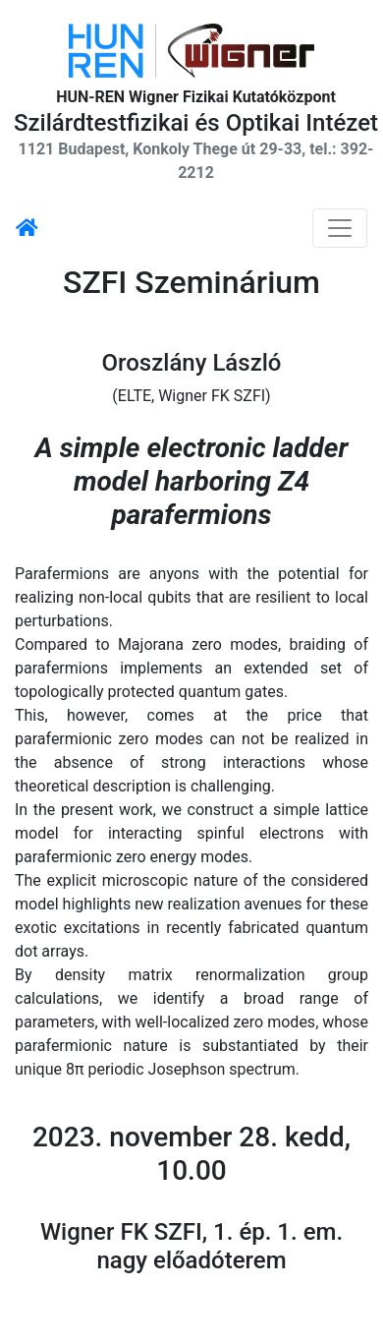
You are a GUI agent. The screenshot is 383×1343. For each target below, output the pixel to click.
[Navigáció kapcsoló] (339, 228)
